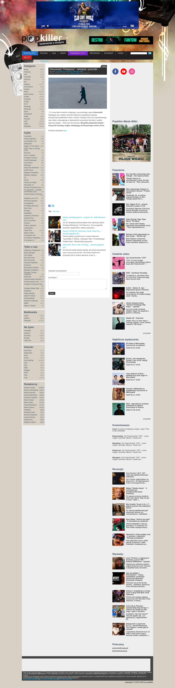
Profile (26, 102)
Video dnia (28, 230)
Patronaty (117, 61)
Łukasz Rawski (29, 417)
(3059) (41, 392)
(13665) (41, 387)
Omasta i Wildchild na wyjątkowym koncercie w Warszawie (136, 390)
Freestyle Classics (30, 158)
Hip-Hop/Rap (28, 360)
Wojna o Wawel (29, 306)
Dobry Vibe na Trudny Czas (32, 149)
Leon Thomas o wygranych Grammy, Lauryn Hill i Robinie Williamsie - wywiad (138, 560)
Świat (26, 116)
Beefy (26, 69)
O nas (108, 61)
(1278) (41, 402)
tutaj (64, 131)
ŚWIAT (63, 53)
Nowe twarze (28, 94)
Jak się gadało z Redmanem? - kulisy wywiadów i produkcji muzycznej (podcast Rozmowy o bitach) (135, 576)
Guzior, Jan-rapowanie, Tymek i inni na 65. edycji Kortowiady (136, 360)
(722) (42, 412)
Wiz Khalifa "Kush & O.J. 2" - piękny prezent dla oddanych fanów (138, 506)
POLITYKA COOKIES (65, 679)
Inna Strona (28, 163)
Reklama (138, 61)
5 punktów (28, 136)
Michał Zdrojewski (30, 415)
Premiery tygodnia (30, 201)
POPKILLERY (30, 53)
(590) (42, 420)
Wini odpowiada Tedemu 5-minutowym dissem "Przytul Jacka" (138, 191)
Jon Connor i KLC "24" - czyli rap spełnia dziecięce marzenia (137, 475)
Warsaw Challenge (31, 301)
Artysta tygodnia (30, 139)
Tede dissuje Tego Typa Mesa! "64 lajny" (136, 220)
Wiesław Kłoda (29, 412)
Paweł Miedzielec (30, 405)
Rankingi (27, 106)
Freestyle (27, 77)
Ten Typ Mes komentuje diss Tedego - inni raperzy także (138, 175)
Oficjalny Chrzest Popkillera (30, 273)
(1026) (41, 407)
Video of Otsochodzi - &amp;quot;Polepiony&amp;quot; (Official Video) (77, 151)
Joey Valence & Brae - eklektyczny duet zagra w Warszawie (136, 375)
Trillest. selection (30, 225)
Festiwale (27, 331)
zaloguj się (44, 61)
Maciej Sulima (29, 407)
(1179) (41, 405)
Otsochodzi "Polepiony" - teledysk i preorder (73, 69)
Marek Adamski (29, 393)
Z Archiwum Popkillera (32, 238)
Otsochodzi (55, 211)
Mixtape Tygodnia (30, 175)
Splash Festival (29, 296)
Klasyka (27, 84)
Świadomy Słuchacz (31, 216)
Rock (26, 373)
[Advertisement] (80, 263)
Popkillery (27, 291)
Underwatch (28, 228)
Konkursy (27, 265)
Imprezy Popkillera (31, 263)
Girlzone (27, 79)
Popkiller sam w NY (31, 198)
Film (25, 74)
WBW (26, 303)
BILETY (27, 57)
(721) (42, 415)
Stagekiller (28, 213)
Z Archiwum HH (29, 235)
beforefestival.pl (119, 651)
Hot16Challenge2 (30, 160)
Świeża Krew (28, 218)
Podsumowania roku (31, 282)
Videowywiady (29, 298)
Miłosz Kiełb (28, 402)
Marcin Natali (29, 400)
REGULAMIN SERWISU (30, 679)
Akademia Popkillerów (32, 250)
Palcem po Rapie (30, 182)
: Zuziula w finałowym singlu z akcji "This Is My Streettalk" (130, 430)
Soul (25, 375)
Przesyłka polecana (31, 206)
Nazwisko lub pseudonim (57, 271)
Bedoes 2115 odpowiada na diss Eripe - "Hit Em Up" (137, 235)
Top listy (27, 119)
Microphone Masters (31, 268)
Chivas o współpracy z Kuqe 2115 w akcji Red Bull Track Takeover (138, 592)
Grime (26, 358)
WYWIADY (108, 53)
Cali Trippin (28, 255)
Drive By (27, 153)
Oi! (25, 177)
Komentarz (52, 278)
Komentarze (28, 87)
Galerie (26, 318)
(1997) (41, 397)
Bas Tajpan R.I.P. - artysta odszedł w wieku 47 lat (137, 205)
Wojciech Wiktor (30, 422)
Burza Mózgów (29, 253)
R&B (25, 368)
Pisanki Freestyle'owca (32, 187)
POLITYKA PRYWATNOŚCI (48, 679)
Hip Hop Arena (29, 258)
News (26, 92)
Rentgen (27, 211)
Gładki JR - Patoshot (134, 318)
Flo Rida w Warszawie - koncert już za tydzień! (136, 344)
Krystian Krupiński (30, 397)
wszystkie (147, 333)
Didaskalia (28, 144)
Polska (26, 97)
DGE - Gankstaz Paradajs (136, 273)
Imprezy (27, 333)
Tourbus (27, 223)
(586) (42, 422)
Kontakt (128, 61)
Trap (25, 378)
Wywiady (27, 126)
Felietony (27, 72)
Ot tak (26, 180)
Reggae (27, 370)
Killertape (27, 165)
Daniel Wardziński (30, 395)
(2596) (41, 395)
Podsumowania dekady (32, 279)
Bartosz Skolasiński (31, 390)
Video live (27, 340)
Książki (26, 89)
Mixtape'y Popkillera (31, 270)
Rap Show (28, 208)
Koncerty (27, 336)
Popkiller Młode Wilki (31, 288)
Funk (26, 355)
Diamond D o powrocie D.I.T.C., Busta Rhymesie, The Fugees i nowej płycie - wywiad (137, 626)
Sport (26, 111)
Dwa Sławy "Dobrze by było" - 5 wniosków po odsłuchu (138, 520)
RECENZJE (95, 53)
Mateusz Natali (29, 388)
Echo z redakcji (29, 155)
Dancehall (27, 350)
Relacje (27, 338)
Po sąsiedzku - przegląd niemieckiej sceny (33, 191)
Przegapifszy (28, 203)
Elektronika (28, 353)
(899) (42, 410)
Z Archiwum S (29, 240)
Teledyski (27, 321)
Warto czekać (29, 233)
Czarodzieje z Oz (30, 141)
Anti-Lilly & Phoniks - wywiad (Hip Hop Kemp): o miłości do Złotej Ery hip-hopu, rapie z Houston (137, 608)
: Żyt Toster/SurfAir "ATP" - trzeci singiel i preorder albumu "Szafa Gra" (130, 437)
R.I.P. (26, 104)
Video (26, 124)
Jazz (25, 363)
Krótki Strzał (28, 170)
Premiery (27, 99)
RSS (147, 61)
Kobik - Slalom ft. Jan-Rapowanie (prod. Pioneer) (137, 289)
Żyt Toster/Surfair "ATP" (136, 258)
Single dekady (29, 293)
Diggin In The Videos (31, 146)
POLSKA (44, 53)
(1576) (41, 400)
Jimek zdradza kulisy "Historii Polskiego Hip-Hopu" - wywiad (136, 305)
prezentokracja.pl (120, 648)
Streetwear (28, 114)
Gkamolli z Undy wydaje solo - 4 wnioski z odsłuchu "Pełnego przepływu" (138, 536)
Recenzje (27, 109)
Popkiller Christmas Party (33, 284)
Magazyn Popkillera (31, 173)
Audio (26, 316)
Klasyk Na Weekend (31, 168)
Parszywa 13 (28, 185)
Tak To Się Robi (29, 221)
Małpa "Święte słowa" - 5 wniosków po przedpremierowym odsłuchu (136, 491)
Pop (25, 365)
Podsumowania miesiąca (33, 194)
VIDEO (121, 53)
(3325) (41, 390)
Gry (25, 82)
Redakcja (27, 410)
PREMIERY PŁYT (78, 53)
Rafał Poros (28, 420)
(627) (42, 417)
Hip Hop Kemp (29, 260)
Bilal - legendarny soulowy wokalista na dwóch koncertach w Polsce (137, 405)
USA (54, 53)
